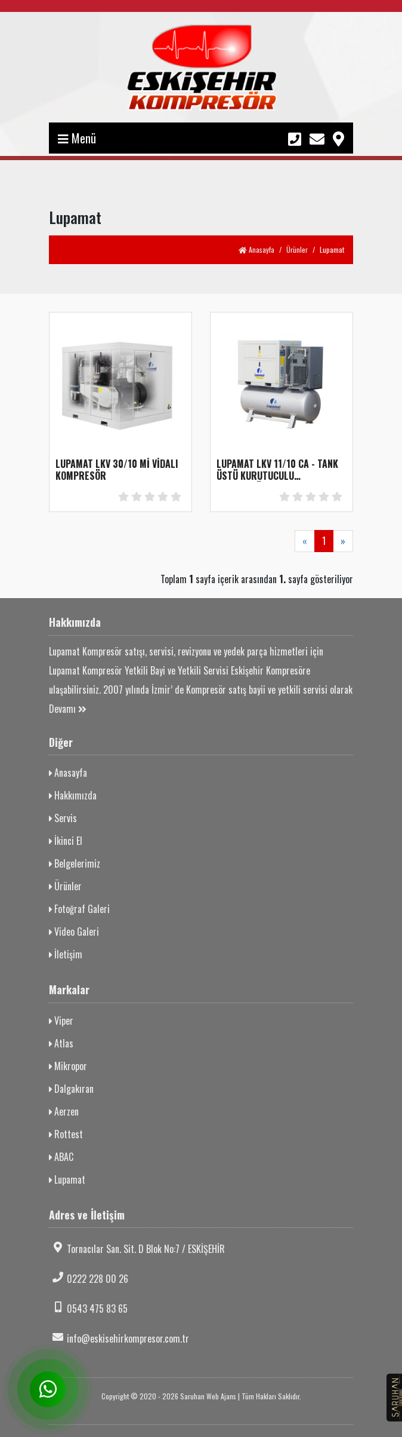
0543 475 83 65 (88, 1308)
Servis (63, 818)
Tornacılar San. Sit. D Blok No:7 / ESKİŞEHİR (137, 1249)
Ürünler (297, 249)
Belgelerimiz (74, 863)
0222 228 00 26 (88, 1278)
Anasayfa (256, 249)
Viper (61, 1020)
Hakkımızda (73, 795)
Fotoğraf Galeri (79, 909)
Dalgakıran (71, 1088)
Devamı (67, 708)
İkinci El (65, 841)
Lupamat (67, 1179)
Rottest (66, 1134)
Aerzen (64, 1111)
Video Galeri (74, 931)
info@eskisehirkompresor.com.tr (119, 1338)
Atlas (61, 1043)
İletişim (65, 954)
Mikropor (68, 1066)
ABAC (61, 1157)
